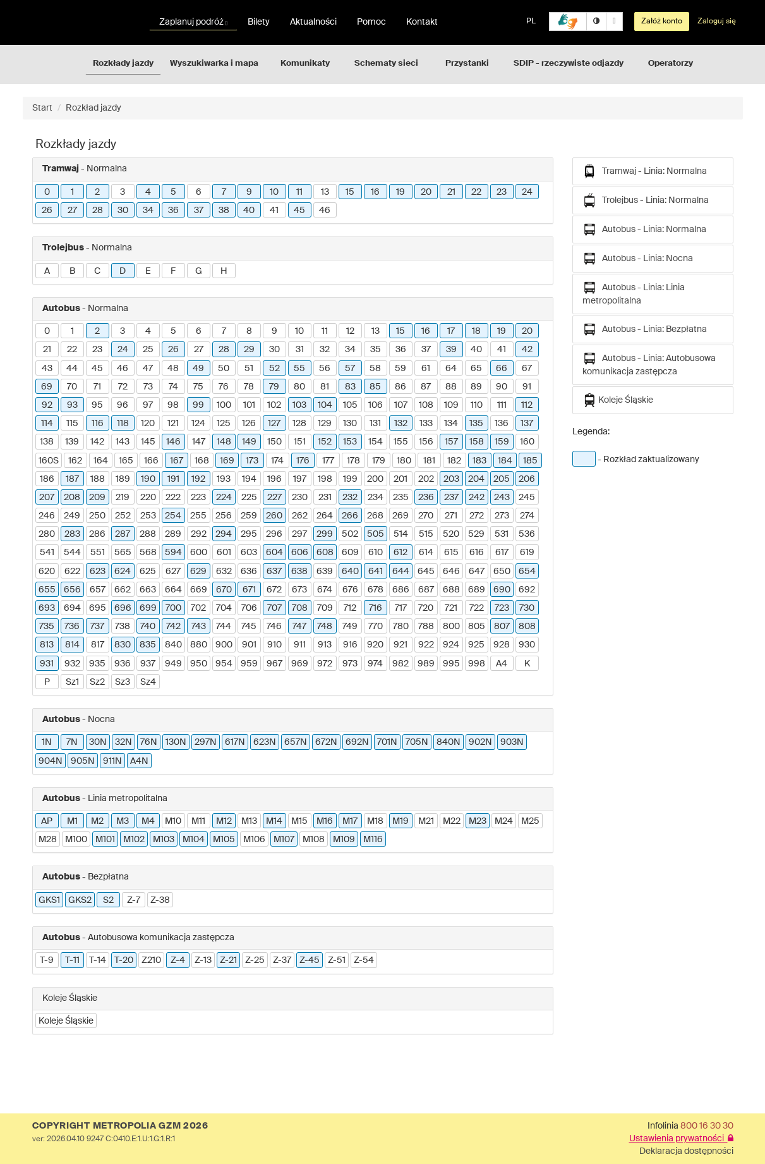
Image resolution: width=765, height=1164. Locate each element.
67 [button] (527, 368)
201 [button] (400, 479)
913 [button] (325, 644)
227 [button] (274, 497)
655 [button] (47, 589)
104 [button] (325, 405)
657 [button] (97, 589)
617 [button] (502, 552)
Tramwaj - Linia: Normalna (644, 171)
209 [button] (97, 497)
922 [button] (426, 644)
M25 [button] (530, 821)
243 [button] (502, 497)
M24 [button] (504, 821)
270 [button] (425, 516)
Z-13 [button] (203, 960)
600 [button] (198, 552)
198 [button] (325, 479)
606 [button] (299, 552)
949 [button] (173, 663)
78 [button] (249, 387)
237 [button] (451, 497)
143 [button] (123, 442)
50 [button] (223, 368)
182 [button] (454, 460)
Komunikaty (305, 63)
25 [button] (148, 349)
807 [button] (502, 626)
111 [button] (502, 405)
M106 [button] (254, 839)
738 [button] (122, 626)
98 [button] (173, 405)
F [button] (173, 271)
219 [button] (123, 497)
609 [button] (350, 552)
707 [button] (274, 608)
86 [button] (400, 387)
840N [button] (449, 742)
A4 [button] (501, 663)
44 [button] (72, 368)
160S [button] (49, 460)
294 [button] (223, 534)
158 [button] (476, 442)
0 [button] (47, 192)
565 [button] (122, 552)
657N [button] (295, 742)
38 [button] (224, 210)
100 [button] (224, 405)
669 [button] (198, 589)
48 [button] (173, 368)
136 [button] (502, 423)
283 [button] (72, 534)
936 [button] (122, 663)
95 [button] (97, 405)
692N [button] (357, 742)
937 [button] (147, 663)
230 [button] (300, 497)
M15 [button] (299, 821)
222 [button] (173, 497)
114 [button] (47, 423)
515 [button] (426, 534)
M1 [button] (72, 821)
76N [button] (148, 742)
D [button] (122, 271)
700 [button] (173, 608)
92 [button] (47, 405)
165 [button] (126, 460)
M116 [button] (373, 839)
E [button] (148, 271)
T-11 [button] (72, 960)
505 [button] (375, 534)
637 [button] (274, 571)
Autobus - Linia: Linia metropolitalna (633, 293)
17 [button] (451, 331)
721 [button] (451, 608)
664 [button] (173, 589)
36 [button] (173, 210)
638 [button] (299, 571)
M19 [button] (400, 821)
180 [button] (404, 460)
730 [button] (526, 608)
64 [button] (451, 368)
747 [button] (299, 626)
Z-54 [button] (364, 960)
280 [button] (47, 534)
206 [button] (527, 479)
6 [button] (199, 192)
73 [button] (148, 387)
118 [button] (123, 423)
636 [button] (249, 571)
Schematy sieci (386, 63)
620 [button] (47, 571)
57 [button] (350, 368)
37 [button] (198, 210)
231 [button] (325, 497)
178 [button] (353, 460)
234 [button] (375, 497)
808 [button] (527, 626)
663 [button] (148, 589)
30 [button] (122, 210)
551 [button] (97, 552)
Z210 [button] (151, 960)
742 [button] (173, 626)
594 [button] (173, 552)
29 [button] (249, 349)
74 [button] (173, 387)
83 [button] (350, 387)
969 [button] (299, 663)
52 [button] (274, 368)
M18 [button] (375, 821)
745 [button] (248, 626)
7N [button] (72, 742)
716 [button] (375, 608)
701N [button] (387, 742)
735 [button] (46, 626)
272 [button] (476, 516)
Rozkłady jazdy (123, 63)
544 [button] (72, 552)
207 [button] (46, 497)
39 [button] (451, 349)
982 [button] (400, 663)
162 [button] (75, 460)
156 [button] (426, 442)
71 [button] (97, 387)
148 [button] (224, 442)
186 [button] (47, 479)
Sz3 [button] (122, 682)
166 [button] (151, 460)
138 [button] (47, 442)
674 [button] (324, 589)
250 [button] (97, 516)
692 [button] (527, 589)
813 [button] (47, 644)
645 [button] (426, 571)
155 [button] (401, 442)
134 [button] (451, 423)
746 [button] (274, 626)
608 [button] (325, 552)
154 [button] (375, 442)
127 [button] (274, 423)
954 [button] (223, 663)
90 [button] (501, 387)
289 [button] (173, 534)
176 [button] (303, 460)
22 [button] (476, 192)
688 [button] (451, 589)
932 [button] (72, 663)
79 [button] (274, 387)
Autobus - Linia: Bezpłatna (644, 329)
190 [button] (148, 479)
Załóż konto (661, 21)
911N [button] (112, 761)
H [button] (223, 271)
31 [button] (300, 349)
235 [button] (401, 497)
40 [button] (249, 210)
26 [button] (47, 210)
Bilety (259, 22)
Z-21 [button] (228, 960)
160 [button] (527, 442)
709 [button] (325, 608)
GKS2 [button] (80, 900)
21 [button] (451, 192)
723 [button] (502, 608)
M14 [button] (274, 821)
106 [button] (375, 405)
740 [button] (147, 626)
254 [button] (173, 516)
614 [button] (426, 552)
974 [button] (375, 663)
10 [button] (274, 192)
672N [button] (326, 742)
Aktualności (313, 22)
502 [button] (350, 534)
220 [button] (148, 497)
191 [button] (173, 479)
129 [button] (325, 423)
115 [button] (72, 423)
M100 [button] (76, 839)
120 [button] (148, 423)
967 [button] (274, 663)
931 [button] (47, 663)
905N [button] (83, 761)
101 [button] (249, 405)
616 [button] (476, 552)
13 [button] (325, 192)
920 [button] (375, 644)
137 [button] (527, 423)
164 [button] (100, 460)
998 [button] (476, 663)
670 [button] (224, 589)
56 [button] (324, 368)
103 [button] (299, 405)
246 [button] (47, 516)
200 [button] (375, 479)
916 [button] (350, 644)
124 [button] (198, 423)
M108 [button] (314, 839)
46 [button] (324, 210)
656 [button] (72, 589)
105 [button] (350, 405)
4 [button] (148, 192)
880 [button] (198, 644)
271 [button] (451, 516)
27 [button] (72, 210)
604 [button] (274, 552)
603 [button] (249, 552)
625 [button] (148, 571)
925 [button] (476, 644)
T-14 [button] (97, 960)
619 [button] (527, 552)
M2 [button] (97, 821)
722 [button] (476, 608)
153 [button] (350, 442)
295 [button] (249, 534)
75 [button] (198, 387)
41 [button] (274, 210)
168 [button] (202, 460)
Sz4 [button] (148, 682)
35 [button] (375, 349)
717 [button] (401, 608)
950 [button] (198, 663)
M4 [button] (148, 821)
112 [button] (527, 405)
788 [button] (426, 626)
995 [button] (451, 663)
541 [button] (47, 552)
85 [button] (375, 387)
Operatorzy (670, 63)
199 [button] (350, 479)
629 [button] (198, 571)
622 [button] (72, 571)
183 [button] (479, 460)
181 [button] (429, 460)
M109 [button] (344, 839)
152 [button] (325, 442)
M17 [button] (350, 821)
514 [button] (401, 534)
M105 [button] (224, 839)
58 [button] (375, 368)
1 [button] (72, 192)
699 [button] (148, 608)
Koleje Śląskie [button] (66, 1021)
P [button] (47, 682)
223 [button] (198, 497)
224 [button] (224, 497)
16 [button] (375, 192)
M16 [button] (324, 821)
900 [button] (223, 644)
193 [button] (224, 479)
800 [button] (451, 626)
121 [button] (173, 423)
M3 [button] (122, 821)
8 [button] (249, 331)
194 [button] (249, 479)
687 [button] (426, 589)
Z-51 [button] (337, 960)
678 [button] (375, 589)
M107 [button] (284, 839)
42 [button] (527, 349)
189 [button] (123, 479)
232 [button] (350, 497)
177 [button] (328, 460)
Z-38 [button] (160, 900)
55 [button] (299, 368)
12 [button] (350, 331)
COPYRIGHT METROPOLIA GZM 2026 (120, 1126)
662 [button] (122, 589)
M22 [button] (452, 821)
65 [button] (476, 368)
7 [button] (224, 192)
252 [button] (123, 516)
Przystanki (467, 63)
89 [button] (476, 387)
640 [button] (350, 571)
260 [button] (274, 516)
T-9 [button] (47, 960)
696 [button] (122, 608)
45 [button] (299, 210)
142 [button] (97, 442)
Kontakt (422, 22)
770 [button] (375, 626)
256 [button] (223, 516)
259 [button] (249, 516)
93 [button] (72, 405)
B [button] (72, 271)
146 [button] (173, 442)
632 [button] (224, 571)
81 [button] (324, 387)
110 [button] (477, 405)
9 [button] (249, 192)
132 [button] (400, 423)
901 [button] (249, 644)
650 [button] (501, 571)
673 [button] (299, 589)
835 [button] (148, 644)
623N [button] (264, 742)
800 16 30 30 (706, 1126)
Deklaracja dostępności (686, 1151)
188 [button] (97, 479)
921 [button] (400, 644)
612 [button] (400, 552)
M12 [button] (224, 821)
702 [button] (198, 608)
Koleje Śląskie (617, 400)
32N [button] (123, 742)
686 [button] (400, 589)
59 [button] (400, 368)
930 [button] (527, 644)
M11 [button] (198, 821)
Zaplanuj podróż (193, 22)
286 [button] (97, 534)
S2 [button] (108, 900)
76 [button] (224, 387)
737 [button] (97, 626)
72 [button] (123, 387)
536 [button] (527, 534)
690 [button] (501, 589)
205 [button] (501, 479)
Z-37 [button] (282, 960)
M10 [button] (173, 821)
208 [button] (72, 497)
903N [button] (512, 742)
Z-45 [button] (309, 960)
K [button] (527, 663)
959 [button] (249, 663)
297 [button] (299, 534)
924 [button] (451, 644)
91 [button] (526, 387)
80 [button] (299, 387)
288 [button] (148, 534)
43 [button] (47, 368)
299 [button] (324, 534)
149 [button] (249, 442)
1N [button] (47, 742)
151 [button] (300, 442)
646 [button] (451, 571)
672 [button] (274, 589)
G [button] (198, 271)
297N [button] (206, 742)
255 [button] (198, 516)
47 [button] (148, 368)
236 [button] (426, 497)
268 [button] (375, 516)
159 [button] (502, 442)
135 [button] (476, 423)
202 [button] (426, 479)
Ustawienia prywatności (681, 1138)
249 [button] (72, 516)
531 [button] (502, 534)
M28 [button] (48, 839)
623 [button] (97, 571)
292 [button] (199, 534)
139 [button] (72, 442)
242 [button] (477, 497)
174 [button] (277, 460)
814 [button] (72, 644)
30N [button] (98, 742)
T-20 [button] (123, 960)
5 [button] (173, 192)
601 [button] (224, 552)
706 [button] (249, 608)
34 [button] (148, 210)
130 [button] (350, 423)
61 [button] (425, 368)
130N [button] (176, 742)
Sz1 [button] (72, 682)
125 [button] (224, 423)
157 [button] (451, 442)
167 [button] (176, 460)
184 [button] (505, 460)
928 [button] (501, 644)
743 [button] (198, 626)
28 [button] (97, 210)
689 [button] (476, 589)
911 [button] (300, 644)
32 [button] (325, 349)
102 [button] (274, 405)
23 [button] (502, 192)
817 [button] (97, 644)
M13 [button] (249, 821)
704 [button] (224, 608)
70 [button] (72, 387)
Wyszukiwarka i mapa (214, 63)
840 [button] (173, 644)
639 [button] (324, 571)
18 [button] (476, 331)
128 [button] (299, 423)
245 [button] (527, 497)
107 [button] (400, 405)
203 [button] (451, 479)
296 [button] (274, 534)
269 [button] (400, 516)
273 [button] (502, 516)
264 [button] (324, 516)
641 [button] (375, 571)
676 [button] (350, 589)
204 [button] (476, 479)
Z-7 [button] (133, 900)
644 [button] (400, 571)
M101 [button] (105, 839)
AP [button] (46, 821)
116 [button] (98, 423)
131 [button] (375, 423)
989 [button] (426, 663)
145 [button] (148, 442)
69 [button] (46, 387)
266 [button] (350, 516)
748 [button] (324, 626)
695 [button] (97, 608)
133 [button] (426, 423)
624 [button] (122, 571)
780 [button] (401, 626)
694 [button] (72, 608)
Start (42, 108)
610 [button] (375, 552)
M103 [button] (163, 839)
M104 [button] (194, 839)
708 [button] (300, 608)
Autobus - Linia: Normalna (644, 229)
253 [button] (148, 516)
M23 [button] (477, 821)
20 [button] (426, 192)
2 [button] (97, 192)
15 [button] (350, 192)
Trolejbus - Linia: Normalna (645, 200)
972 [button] (324, 663)
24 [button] (527, 192)
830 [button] (122, 644)
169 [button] (227, 460)
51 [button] (248, 368)
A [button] (47, 271)
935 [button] (97, 663)
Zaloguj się (716, 21)
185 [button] (530, 460)
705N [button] (417, 742)
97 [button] (148, 405)
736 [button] (72, 626)
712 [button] (350, 608)
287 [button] (122, 534)
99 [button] (198, 405)
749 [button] (350, 626)
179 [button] (378, 460)
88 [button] (451, 387)
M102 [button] (134, 839)
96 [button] (122, 405)
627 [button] (173, 571)
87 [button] (426, 387)
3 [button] (122, 192)
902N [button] (480, 742)
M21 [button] (426, 821)
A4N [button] (139, 761)
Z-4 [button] (178, 960)
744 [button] (223, 626)
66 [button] (501, 368)
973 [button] (350, 663)
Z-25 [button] (255, 960)
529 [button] (476, 534)
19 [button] (400, 192)
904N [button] (51, 761)
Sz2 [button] (97, 682)
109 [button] (451, 405)
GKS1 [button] (49, 900)
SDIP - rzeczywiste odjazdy (568, 63)
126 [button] (249, 423)
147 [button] (198, 442)
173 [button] (252, 460)
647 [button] (477, 571)
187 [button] (72, 479)
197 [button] (299, 479)
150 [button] (274, 442)
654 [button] (527, 571)
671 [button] (249, 589)
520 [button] (451, 534)
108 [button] (426, 405)
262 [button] (300, 516)
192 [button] (198, 479)
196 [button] (274, 479)
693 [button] (47, 608)
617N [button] (235, 742)
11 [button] (299, 192)
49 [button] (198, 368)
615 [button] (451, 552)
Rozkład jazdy (93, 108)
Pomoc (371, 22)
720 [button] (425, 608)
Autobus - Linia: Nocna (637, 259)
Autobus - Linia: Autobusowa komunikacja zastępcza (649, 364)
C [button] (97, 271)
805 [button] (476, 626)
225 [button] (249, 497)
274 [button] (527, 516)
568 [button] (148, 552)
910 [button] (274, 644)
